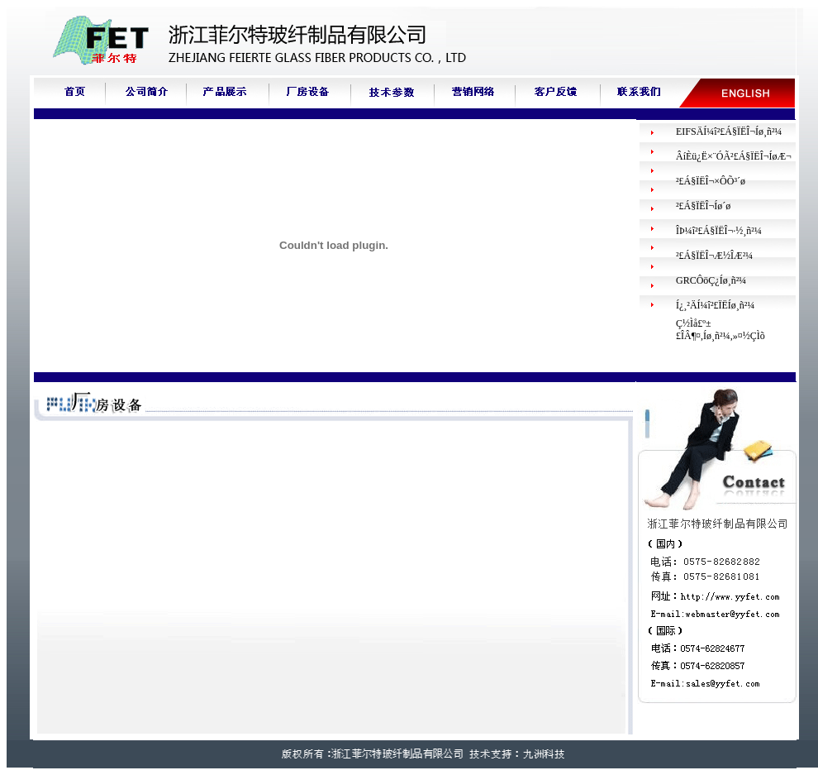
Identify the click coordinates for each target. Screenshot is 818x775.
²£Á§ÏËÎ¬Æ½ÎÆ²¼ (714, 255)
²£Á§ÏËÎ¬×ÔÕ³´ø (710, 181)
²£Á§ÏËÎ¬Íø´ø (703, 206)
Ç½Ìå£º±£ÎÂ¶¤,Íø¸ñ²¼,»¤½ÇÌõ (720, 330)
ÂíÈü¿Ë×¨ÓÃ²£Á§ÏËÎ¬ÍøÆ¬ (734, 156)
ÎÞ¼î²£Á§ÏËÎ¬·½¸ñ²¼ (719, 231)
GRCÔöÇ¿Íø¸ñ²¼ (711, 280)
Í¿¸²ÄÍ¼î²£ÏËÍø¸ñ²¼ (715, 305)
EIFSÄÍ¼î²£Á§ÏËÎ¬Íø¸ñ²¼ (729, 131)
